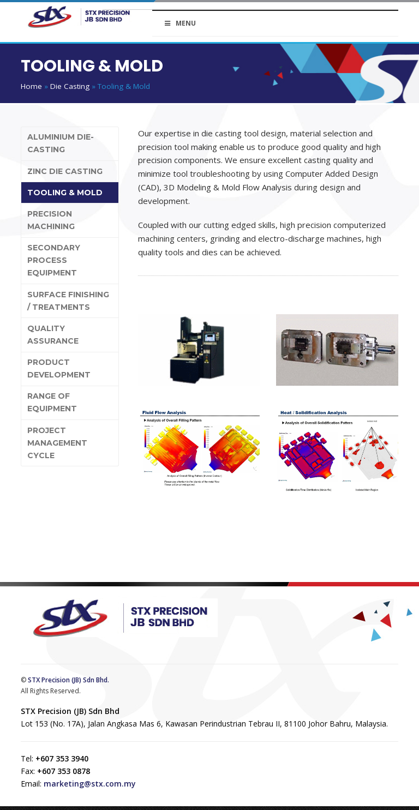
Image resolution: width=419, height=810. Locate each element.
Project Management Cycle (57, 442)
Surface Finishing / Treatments (68, 301)
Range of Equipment (52, 402)
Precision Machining (51, 220)
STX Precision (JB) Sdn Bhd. (68, 680)
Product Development (59, 368)
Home (31, 86)
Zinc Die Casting (65, 171)
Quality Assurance (53, 334)
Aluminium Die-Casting (60, 143)
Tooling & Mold (65, 192)
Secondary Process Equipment (53, 260)
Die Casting (69, 86)
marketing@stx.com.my (90, 783)
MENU (179, 23)
